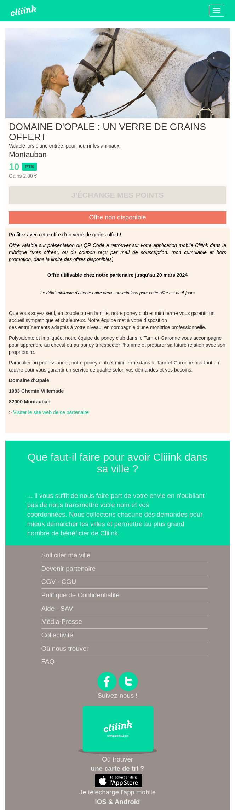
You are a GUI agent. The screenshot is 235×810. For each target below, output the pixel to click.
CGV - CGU (58, 581)
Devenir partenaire (68, 568)
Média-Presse (61, 621)
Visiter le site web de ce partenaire (51, 412)
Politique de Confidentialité (80, 595)
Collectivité (57, 635)
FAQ (48, 661)
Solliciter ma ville (66, 555)
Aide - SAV (57, 608)
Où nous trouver (65, 648)
